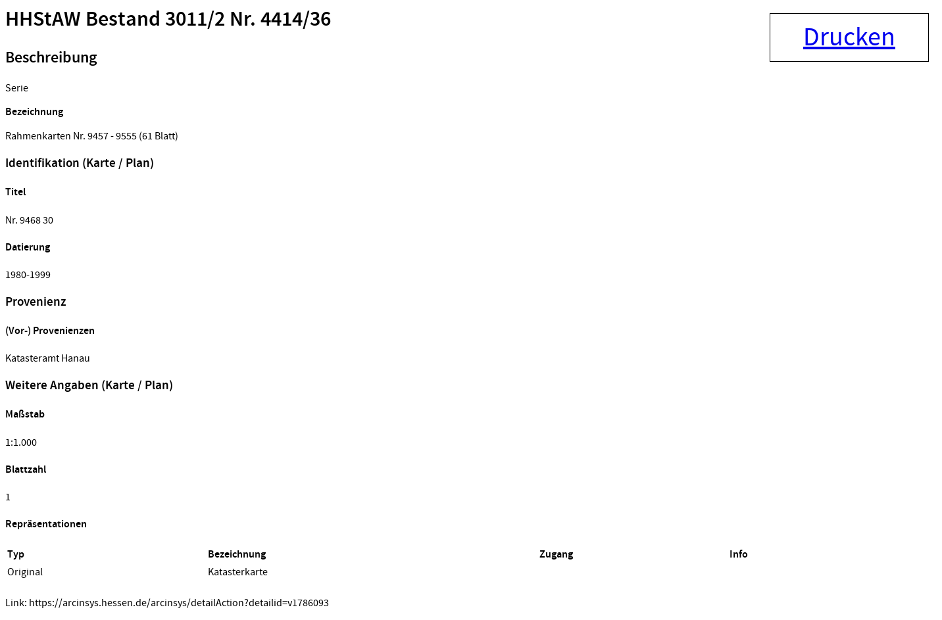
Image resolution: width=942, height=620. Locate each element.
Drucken (849, 37)
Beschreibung (51, 57)
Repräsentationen (46, 524)
